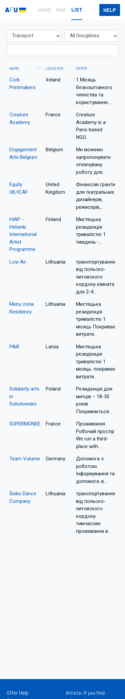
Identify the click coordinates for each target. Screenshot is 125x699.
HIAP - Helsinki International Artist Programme (23, 234)
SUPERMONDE (24, 424)
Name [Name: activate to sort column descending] (14, 68)
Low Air (17, 262)
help (109, 10)
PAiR (14, 347)
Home (44, 10)
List (76, 10)
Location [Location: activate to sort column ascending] (54, 68)
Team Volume (24, 459)
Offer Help (17, 693)
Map (61, 10)
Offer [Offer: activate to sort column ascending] (81, 68)
